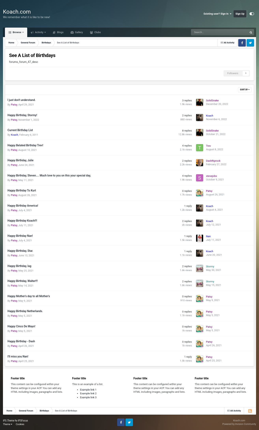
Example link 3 (88, 397)
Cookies (20, 424)
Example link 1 (88, 389)
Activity (39, 32)
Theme (7, 424)
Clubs (97, 32)
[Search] (209, 32)
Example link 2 (88, 393)
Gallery (78, 32)
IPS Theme (8, 420)
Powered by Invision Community (239, 424)
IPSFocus (23, 420)
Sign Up (240, 13)
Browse (17, 32)
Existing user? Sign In (218, 13)
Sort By (245, 90)
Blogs (60, 32)
